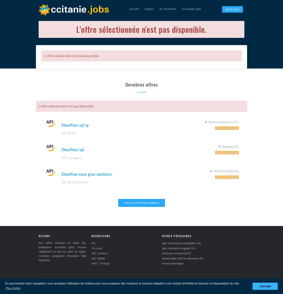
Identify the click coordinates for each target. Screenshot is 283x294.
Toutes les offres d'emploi (141, 203)
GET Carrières (100, 253)
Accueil (134, 9)
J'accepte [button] (265, 286)
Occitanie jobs (191, 9)
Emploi (149, 9)
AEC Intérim (98, 258)
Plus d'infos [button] (13, 288)
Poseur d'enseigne (172, 263)
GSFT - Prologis (101, 263)
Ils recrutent (168, 9)
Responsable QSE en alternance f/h (182, 258)
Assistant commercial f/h (176, 253)
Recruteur (232, 9)
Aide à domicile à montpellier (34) (181, 243)
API (93, 243)
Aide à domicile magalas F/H (178, 248)
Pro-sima (97, 248)
